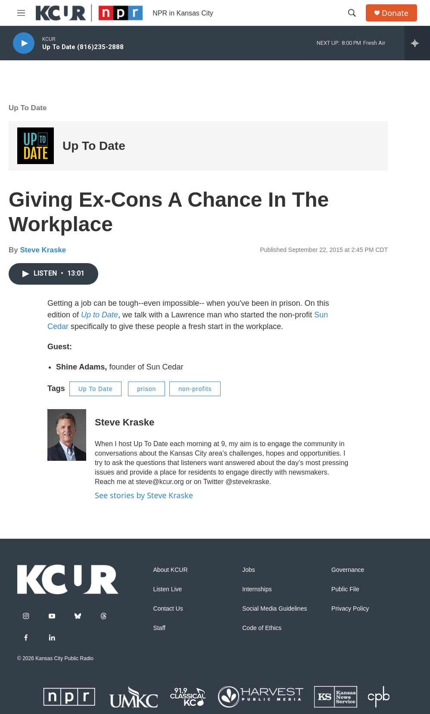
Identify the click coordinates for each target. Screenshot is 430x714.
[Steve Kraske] (66, 435)
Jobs (248, 570)
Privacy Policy (350, 608)
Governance (347, 570)
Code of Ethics (261, 628)
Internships (256, 589)
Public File (345, 589)
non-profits (195, 388)
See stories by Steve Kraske (144, 495)
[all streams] (417, 43)
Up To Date (28, 108)
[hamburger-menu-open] (21, 13)
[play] (24, 43)
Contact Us (168, 608)
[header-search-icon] (352, 13)
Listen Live (167, 589)
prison (146, 388)
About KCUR (170, 570)
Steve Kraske (43, 250)
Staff (159, 628)
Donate (395, 13)
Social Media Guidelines (274, 608)
